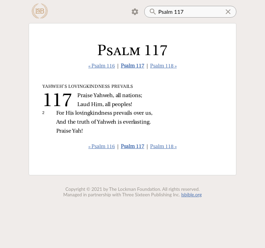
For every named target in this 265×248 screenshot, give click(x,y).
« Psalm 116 (101, 66)
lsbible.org (191, 194)
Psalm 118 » (163, 66)
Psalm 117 (132, 66)
